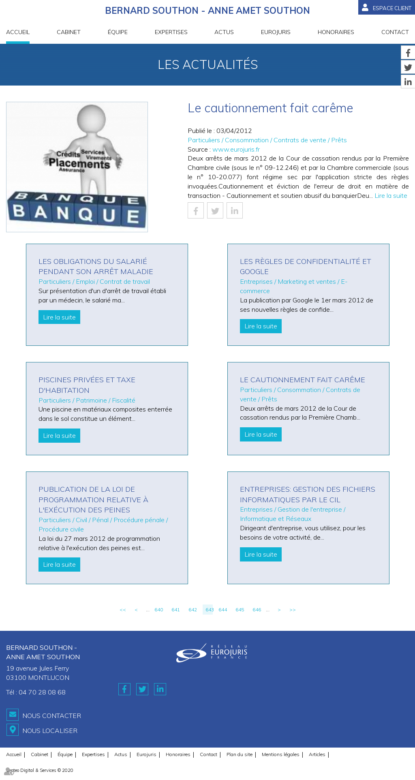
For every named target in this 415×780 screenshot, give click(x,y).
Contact (395, 32)
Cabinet (69, 32)
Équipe (118, 32)
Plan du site (239, 754)
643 (209, 609)
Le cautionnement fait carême (302, 379)
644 (222, 609)
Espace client (392, 8)
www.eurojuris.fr (236, 149)
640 (158, 609)
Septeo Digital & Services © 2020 (39, 770)
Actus (224, 32)
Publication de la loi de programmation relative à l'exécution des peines (93, 499)
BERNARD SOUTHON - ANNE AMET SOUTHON (207, 10)
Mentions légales (280, 754)
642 (192, 609)
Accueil (18, 32)
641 (175, 609)
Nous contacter (51, 715)
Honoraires (336, 32)
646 (256, 609)
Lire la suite (390, 195)
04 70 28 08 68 (42, 692)
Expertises (171, 32)
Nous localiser (49, 730)
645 (239, 609)
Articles (317, 754)
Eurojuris (276, 32)
